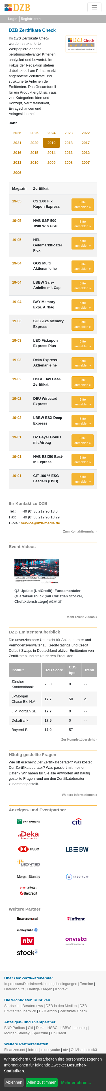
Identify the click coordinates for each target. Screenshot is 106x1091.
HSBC (52, 1028)
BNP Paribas (14, 1028)
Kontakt (61, 989)
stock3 (91, 1050)
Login (13, 19)
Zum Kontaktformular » (80, 531)
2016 (17, 153)
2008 (68, 162)
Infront (33, 1050)
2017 (86, 143)
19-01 (16, 437)
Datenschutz (14, 989)
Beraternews (33, 1006)
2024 (51, 133)
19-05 (16, 201)
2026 (17, 133)
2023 (68, 133)
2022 (86, 133)
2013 (68, 153)
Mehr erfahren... (76, 1082)
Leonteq (79, 1028)
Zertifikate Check (73, 1011)
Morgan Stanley (17, 1033)
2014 (51, 153)
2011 (17, 162)
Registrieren (31, 19)
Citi (30, 1028)
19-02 (16, 379)
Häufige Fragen (39, 989)
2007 (86, 162)
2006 (17, 173)
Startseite (12, 1006)
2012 (86, 153)
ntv (65, 1050)
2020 (34, 143)
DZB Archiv (48, 1011)
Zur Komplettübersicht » (79, 739)
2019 (51, 143)
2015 (34, 153)
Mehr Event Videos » (82, 617)
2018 (68, 143)
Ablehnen (14, 1082)
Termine (86, 984)
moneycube (50, 1050)
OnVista (77, 1050)
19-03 (16, 321)
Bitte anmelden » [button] (82, 204)
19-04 (16, 263)
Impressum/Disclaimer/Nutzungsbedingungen (40, 984)
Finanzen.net (14, 1050)
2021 (17, 143)
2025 (34, 133)
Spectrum (40, 1033)
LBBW (65, 1028)
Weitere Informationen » (79, 794)
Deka (40, 1028)
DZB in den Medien (61, 1006)
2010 (34, 162)
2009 (51, 162)
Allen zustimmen (42, 1082)
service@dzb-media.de (40, 523)
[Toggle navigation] (94, 7)
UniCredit (58, 1033)
